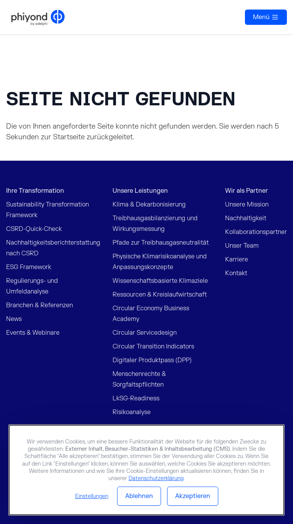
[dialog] (146, 470)
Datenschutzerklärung (156, 478)
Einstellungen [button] (91, 496)
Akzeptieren (192, 496)
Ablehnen (139, 496)
